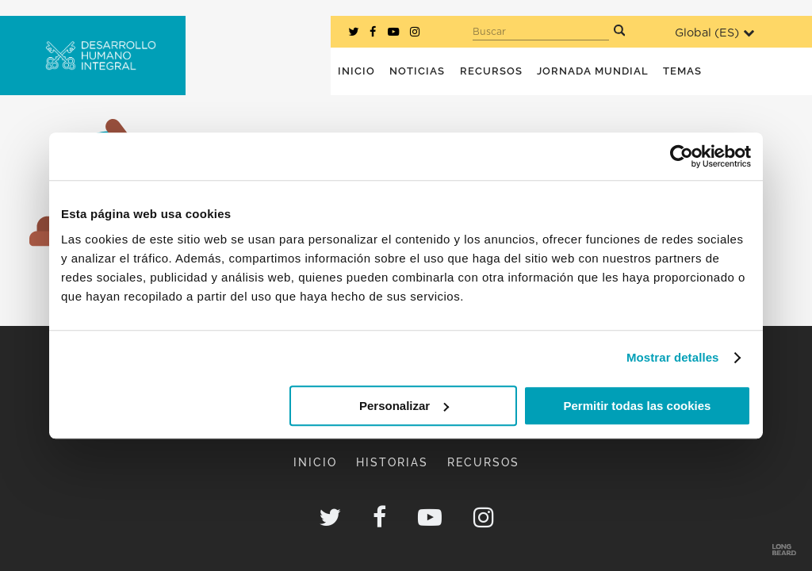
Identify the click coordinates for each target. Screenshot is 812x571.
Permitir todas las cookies (636, 405)
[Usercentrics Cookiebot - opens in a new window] (681, 156)
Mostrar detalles (672, 357)
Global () (714, 33)
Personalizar (404, 405)
